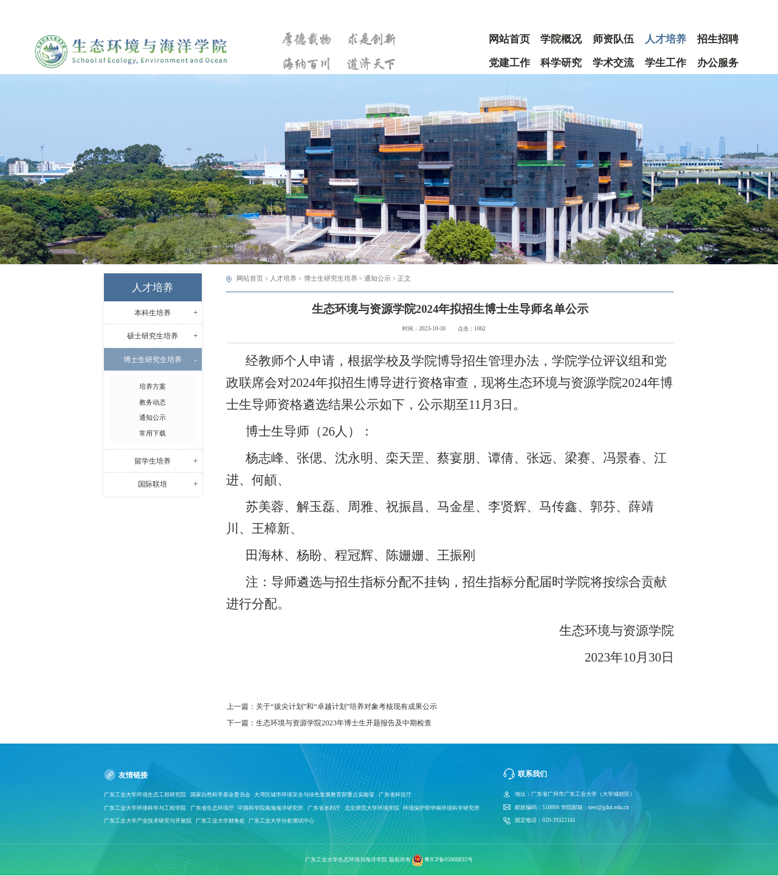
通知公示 (377, 278)
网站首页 (249, 278)
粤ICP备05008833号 (448, 860)
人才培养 (283, 278)
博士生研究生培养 (330, 278)
